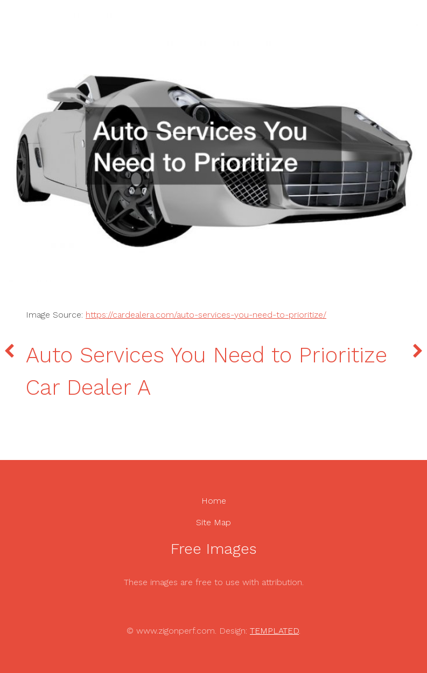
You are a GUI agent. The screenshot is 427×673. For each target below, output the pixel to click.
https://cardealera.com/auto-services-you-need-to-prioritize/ (206, 315)
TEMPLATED (274, 631)
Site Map (213, 522)
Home (213, 501)
